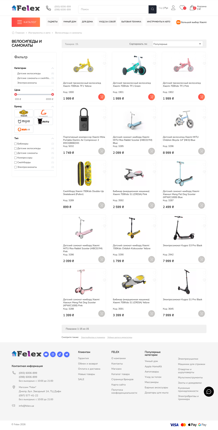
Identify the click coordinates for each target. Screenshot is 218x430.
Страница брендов (122, 379)
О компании (118, 358)
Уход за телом (153, 377)
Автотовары (152, 371)
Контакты (117, 363)
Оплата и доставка (89, 369)
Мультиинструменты (190, 377)
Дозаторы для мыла (156, 392)
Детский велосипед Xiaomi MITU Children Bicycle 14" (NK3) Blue (181, 139)
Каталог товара (120, 374)
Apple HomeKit (153, 366)
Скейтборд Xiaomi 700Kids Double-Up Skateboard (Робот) (83, 193)
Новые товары (86, 374)
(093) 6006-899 (62, 6)
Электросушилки (188, 359)
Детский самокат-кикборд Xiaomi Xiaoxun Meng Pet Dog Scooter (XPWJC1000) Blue (181, 194)
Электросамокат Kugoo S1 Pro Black (182, 299)
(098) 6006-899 (62, 9)
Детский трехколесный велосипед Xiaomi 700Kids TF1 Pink (182, 84)
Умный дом (151, 361)
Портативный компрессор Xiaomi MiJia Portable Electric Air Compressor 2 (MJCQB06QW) (84, 140)
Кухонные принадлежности (188, 389)
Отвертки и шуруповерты (186, 371)
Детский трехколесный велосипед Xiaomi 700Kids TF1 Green (132, 84)
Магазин (116, 369)
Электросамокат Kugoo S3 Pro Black (182, 245)
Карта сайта (118, 384)
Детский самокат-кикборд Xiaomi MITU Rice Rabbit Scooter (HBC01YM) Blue (132, 140)
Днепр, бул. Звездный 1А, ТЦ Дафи (40, 391)
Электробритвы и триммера (93, 337)
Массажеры (152, 382)
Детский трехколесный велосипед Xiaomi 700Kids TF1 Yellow (82, 84)
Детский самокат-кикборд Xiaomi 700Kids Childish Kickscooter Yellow (132, 247)
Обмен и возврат (88, 363)
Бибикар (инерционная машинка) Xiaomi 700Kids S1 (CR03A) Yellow (131, 301)
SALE (81, 379)
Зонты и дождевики (190, 382)
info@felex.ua (26, 406)
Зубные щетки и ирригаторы (119, 337)
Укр (161, 8)
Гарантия (83, 358)
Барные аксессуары (156, 387)
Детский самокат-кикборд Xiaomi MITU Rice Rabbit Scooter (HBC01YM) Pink (82, 248)
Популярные (177, 44)
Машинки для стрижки (191, 364)
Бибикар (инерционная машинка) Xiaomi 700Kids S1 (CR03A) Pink (131, 193)
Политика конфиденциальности (124, 391)
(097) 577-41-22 (28, 395)
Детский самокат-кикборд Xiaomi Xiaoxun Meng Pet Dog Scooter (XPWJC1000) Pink (81, 302)
